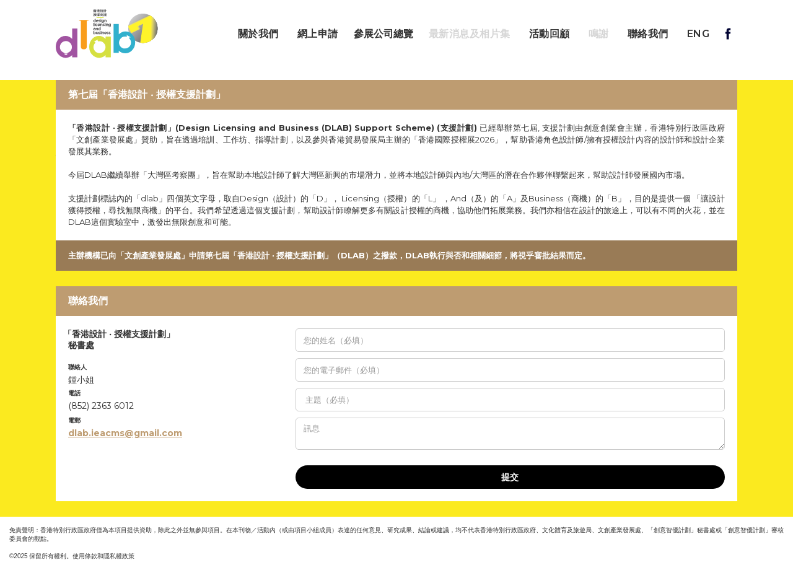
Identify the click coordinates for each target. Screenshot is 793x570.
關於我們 (258, 34)
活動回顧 (549, 34)
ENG (698, 34)
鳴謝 (599, 34)
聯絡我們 (648, 34)
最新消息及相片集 (469, 34)
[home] (107, 33)
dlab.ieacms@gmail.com (125, 433)
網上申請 (317, 34)
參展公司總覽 (383, 34)
